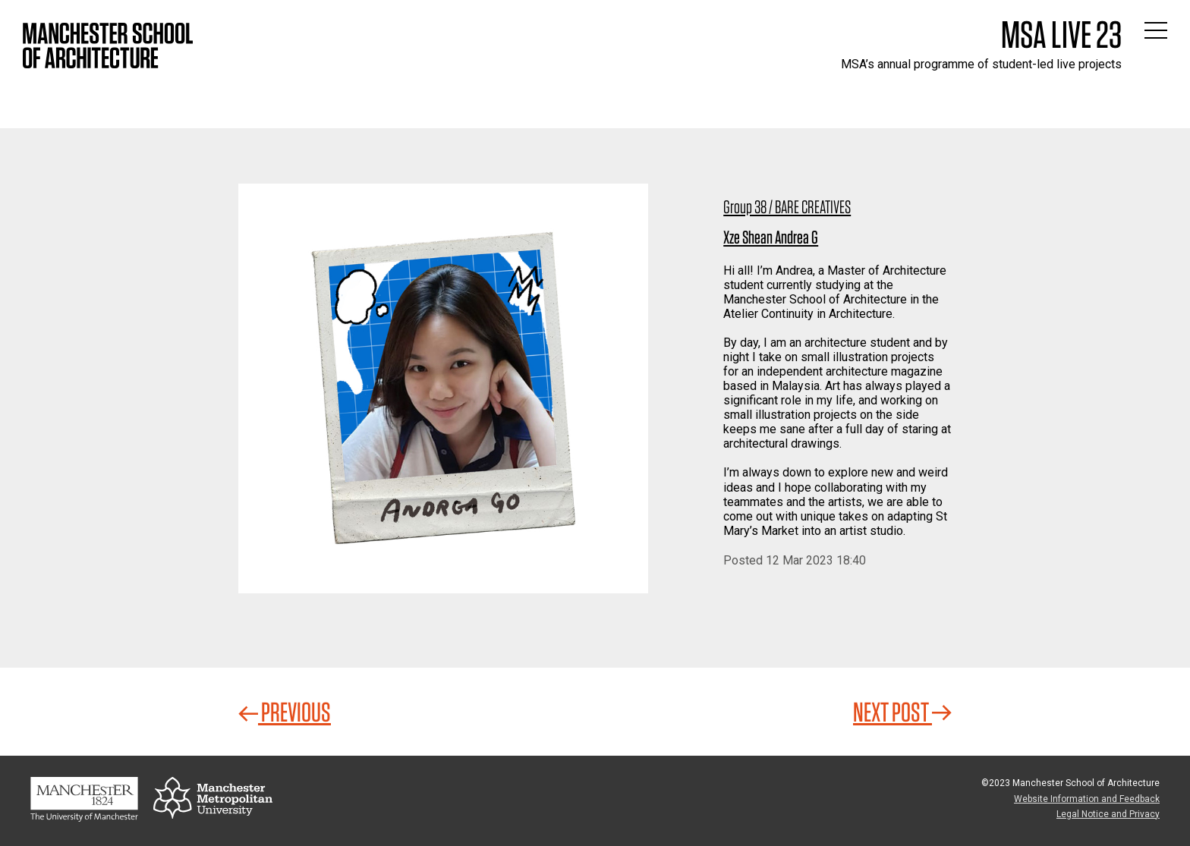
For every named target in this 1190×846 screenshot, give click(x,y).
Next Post (902, 711)
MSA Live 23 (1061, 34)
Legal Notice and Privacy (1108, 814)
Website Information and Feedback (1087, 799)
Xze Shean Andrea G (770, 237)
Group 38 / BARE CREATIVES (787, 207)
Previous (284, 711)
